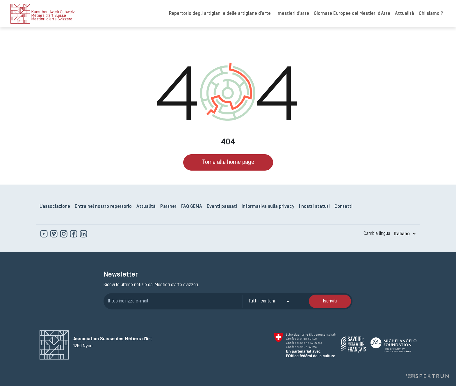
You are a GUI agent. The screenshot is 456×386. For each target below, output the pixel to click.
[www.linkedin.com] (83, 234)
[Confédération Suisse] (305, 345)
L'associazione (55, 207)
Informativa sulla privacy (268, 207)
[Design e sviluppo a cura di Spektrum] (427, 376)
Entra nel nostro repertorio (103, 207)
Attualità (404, 14)
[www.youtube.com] (44, 234)
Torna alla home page (228, 162)
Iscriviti (330, 301)
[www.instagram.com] (64, 234)
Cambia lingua (377, 234)
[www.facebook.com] (74, 234)
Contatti (343, 207)
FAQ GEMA (191, 207)
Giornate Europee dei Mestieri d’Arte (352, 14)
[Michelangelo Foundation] (393, 344)
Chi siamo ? (431, 14)
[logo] (42, 13)
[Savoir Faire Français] (353, 345)
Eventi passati (222, 207)
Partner (168, 207)
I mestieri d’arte (292, 14)
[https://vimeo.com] (54, 234)
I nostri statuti (314, 207)
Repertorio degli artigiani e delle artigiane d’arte (220, 14)
